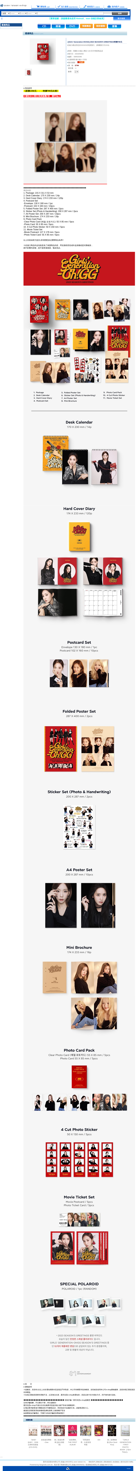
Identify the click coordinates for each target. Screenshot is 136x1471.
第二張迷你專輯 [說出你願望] (59, 1442)
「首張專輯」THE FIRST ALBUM (72, 1442)
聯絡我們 (92, 1462)
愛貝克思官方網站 (127, 1462)
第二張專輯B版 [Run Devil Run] (112, 1442)
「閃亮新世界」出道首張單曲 (86, 1442)
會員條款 (116, 1462)
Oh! (98, 1440)
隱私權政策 (107, 1462)
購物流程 (99, 1462)
